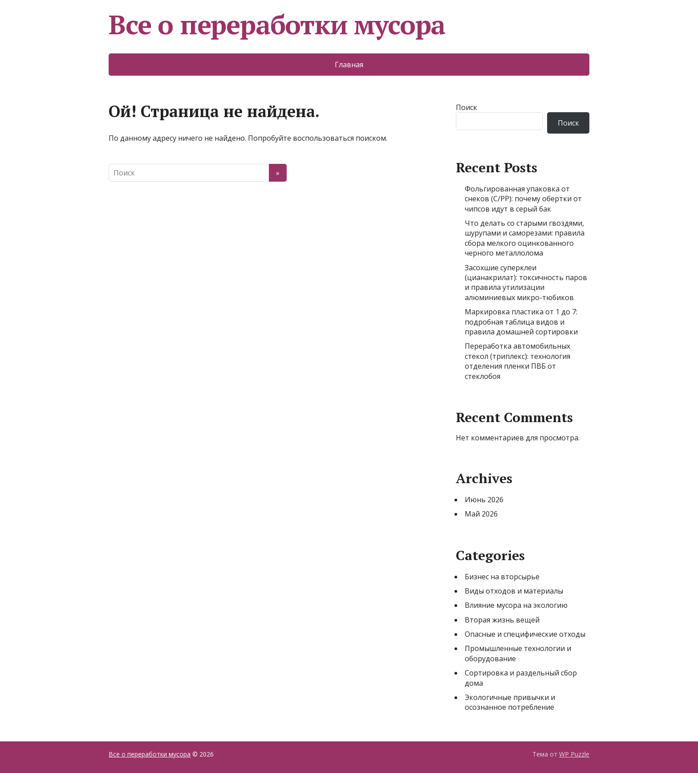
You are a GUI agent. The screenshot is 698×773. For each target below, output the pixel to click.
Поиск (466, 107)
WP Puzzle (574, 754)
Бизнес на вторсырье (502, 577)
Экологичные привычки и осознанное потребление (510, 702)
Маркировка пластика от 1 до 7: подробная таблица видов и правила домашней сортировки (521, 322)
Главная (349, 64)
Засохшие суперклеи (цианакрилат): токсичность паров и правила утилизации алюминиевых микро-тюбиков (526, 282)
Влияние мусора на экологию (516, 605)
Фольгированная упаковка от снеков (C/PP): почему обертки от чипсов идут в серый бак (523, 199)
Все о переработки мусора (277, 24)
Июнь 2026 (484, 499)
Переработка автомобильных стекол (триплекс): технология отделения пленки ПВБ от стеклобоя (517, 361)
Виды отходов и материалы (514, 591)
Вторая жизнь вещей (502, 620)
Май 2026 (481, 514)
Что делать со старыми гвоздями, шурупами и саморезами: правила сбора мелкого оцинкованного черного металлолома (524, 238)
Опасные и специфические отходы (525, 634)
